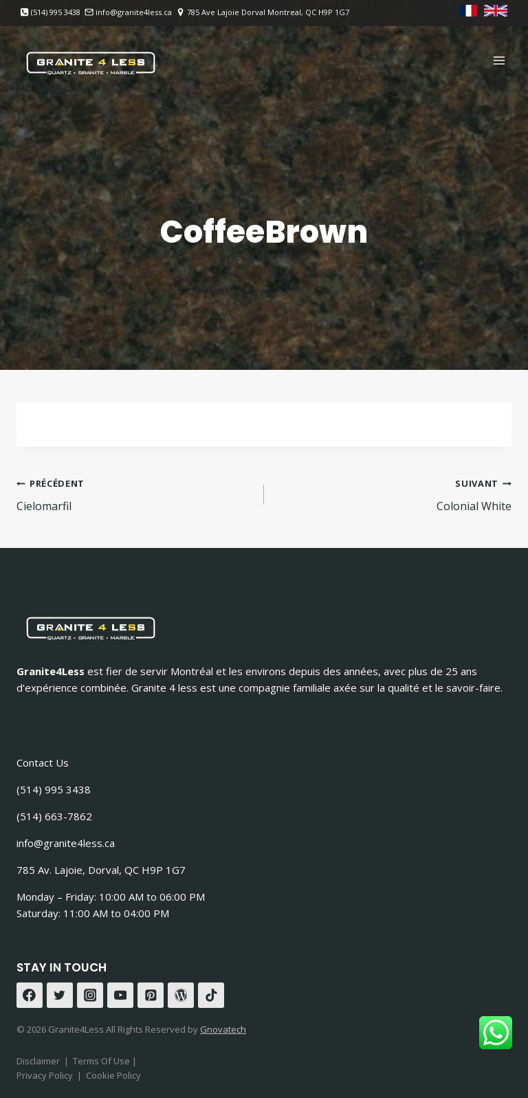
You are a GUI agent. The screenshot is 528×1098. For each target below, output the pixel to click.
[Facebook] (29, 995)
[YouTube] (120, 995)
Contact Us (42, 762)
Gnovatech (223, 1029)
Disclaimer (38, 1061)
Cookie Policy (113, 1075)
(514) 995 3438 (53, 789)
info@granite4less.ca (65, 843)
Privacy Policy (44, 1075)
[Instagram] (90, 995)
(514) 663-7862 (54, 816)
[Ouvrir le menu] (499, 60)
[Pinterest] (151, 995)
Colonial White (393, 494)
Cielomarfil (134, 494)
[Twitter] (60, 995)
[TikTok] (211, 995)
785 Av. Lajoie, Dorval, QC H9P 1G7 (101, 870)
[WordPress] (181, 995)
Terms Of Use (102, 1061)
